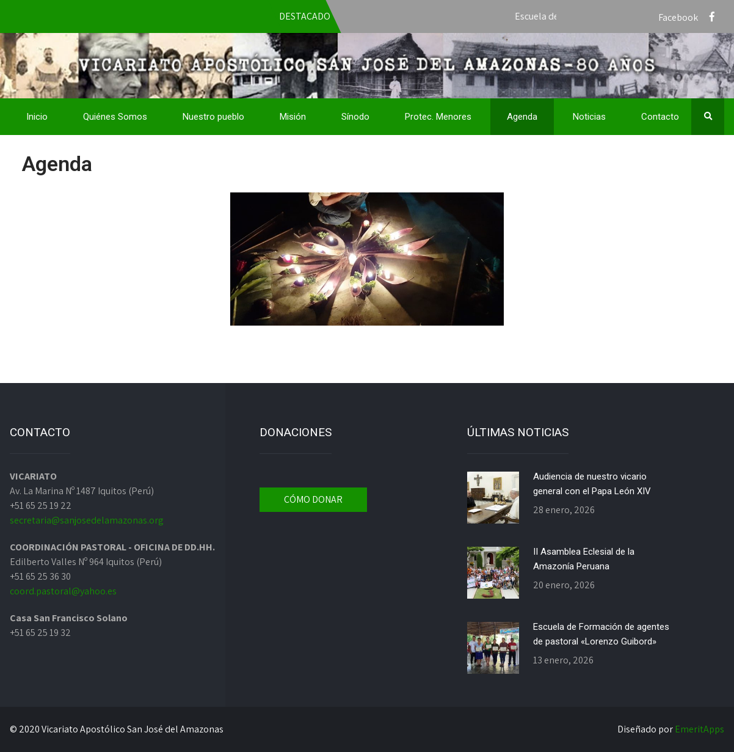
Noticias (589, 116)
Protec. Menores (438, 116)
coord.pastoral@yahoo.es (63, 591)
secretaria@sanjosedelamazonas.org (87, 520)
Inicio (37, 116)
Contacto (660, 116)
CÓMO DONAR (313, 499)
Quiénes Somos (115, 116)
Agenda (522, 116)
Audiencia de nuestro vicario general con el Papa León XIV (592, 484)
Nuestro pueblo (213, 116)
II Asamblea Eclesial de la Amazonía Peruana (583, 559)
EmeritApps (699, 729)
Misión (293, 116)
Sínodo (355, 116)
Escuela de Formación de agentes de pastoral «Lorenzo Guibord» (601, 634)
